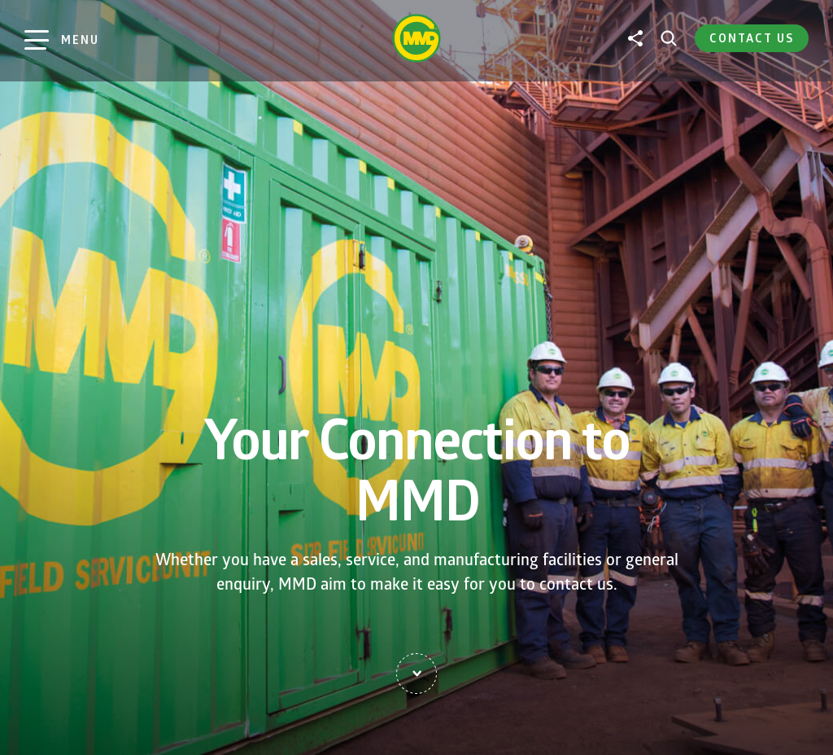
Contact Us (751, 38)
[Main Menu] (61, 40)
